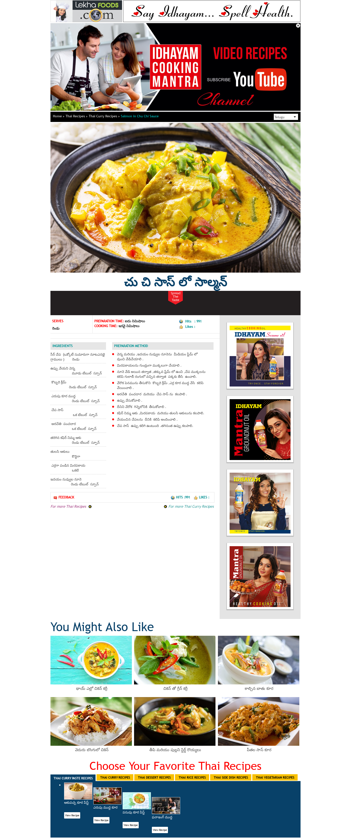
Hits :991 (181, 497)
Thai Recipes (77, 116)
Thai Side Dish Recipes (231, 777)
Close (298, 25)
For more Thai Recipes (71, 506)
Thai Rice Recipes (192, 777)
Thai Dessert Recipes (154, 777)
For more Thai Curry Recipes (189, 506)
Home (58, 116)
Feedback (63, 497)
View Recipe (72, 815)
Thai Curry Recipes (104, 116)
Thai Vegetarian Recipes (275, 777)
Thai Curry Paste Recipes (73, 778)
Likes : (201, 497)
